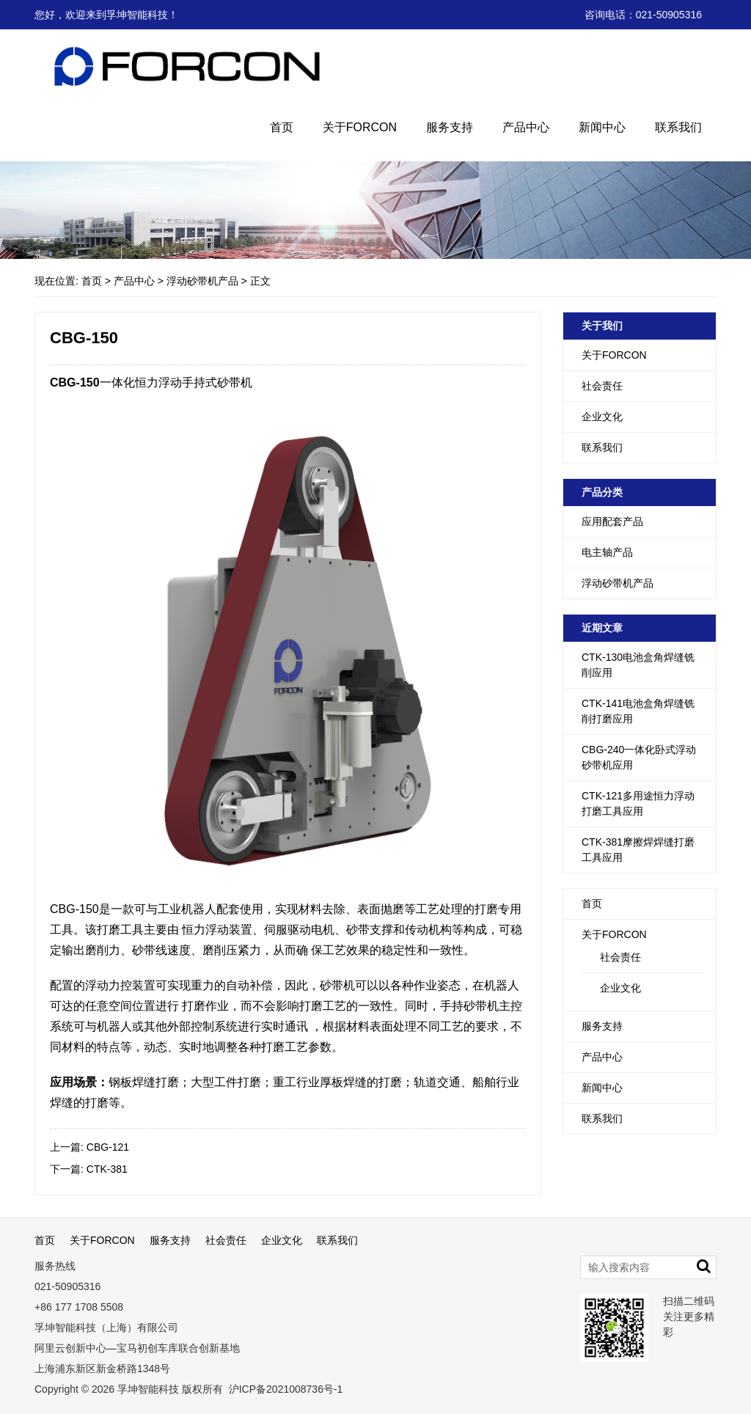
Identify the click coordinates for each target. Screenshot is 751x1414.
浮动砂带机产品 (202, 281)
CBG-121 (108, 1147)
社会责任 (602, 386)
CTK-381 (107, 1169)
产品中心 (525, 127)
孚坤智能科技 (148, 1389)
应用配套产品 (612, 521)
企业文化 (602, 416)
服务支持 (449, 127)
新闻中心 (602, 127)
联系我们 (678, 127)
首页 (281, 127)
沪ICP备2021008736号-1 (284, 1389)
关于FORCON (360, 127)
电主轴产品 (607, 552)
